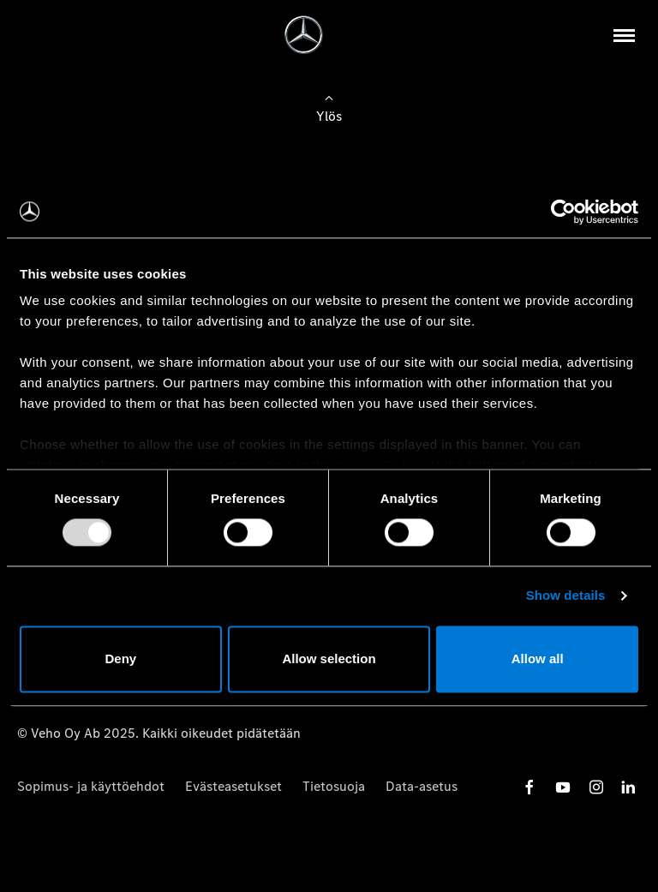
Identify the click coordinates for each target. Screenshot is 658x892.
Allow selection (328, 658)
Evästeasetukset (233, 786)
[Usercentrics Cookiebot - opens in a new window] (563, 211)
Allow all (537, 658)
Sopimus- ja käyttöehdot (90, 786)
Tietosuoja (333, 786)
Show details (566, 596)
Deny (120, 658)
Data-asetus (422, 786)
